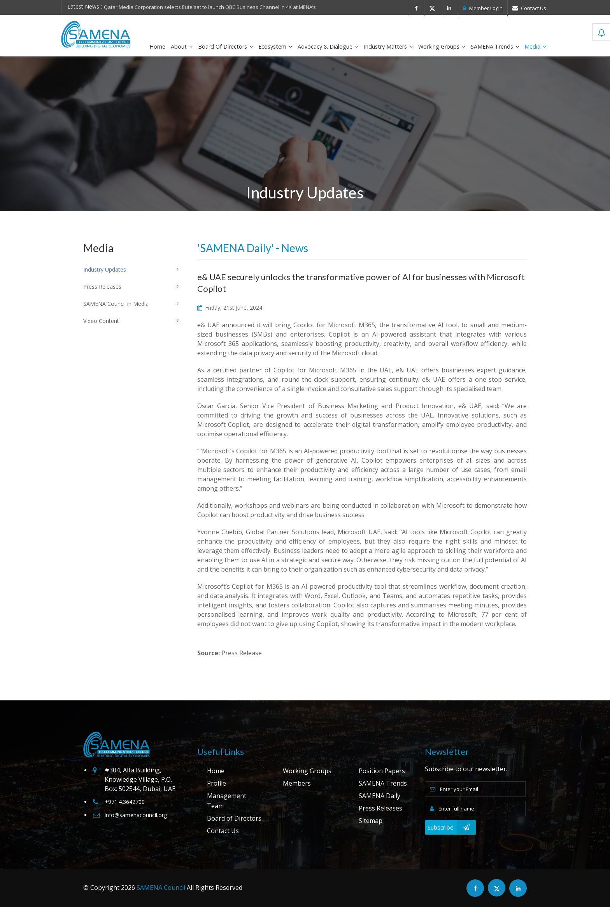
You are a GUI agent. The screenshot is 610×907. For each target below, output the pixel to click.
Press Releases (380, 808)
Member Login (483, 8)
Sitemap (370, 820)
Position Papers (382, 771)
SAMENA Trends (495, 46)
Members (297, 783)
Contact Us (529, 8)
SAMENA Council (161, 887)
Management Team (226, 800)
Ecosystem (275, 46)
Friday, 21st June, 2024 (229, 307)
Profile (216, 783)
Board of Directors (225, 46)
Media (535, 46)
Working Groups (441, 46)
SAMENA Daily (379, 795)
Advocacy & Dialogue (328, 46)
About (182, 46)
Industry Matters (388, 46)
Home (157, 46)
